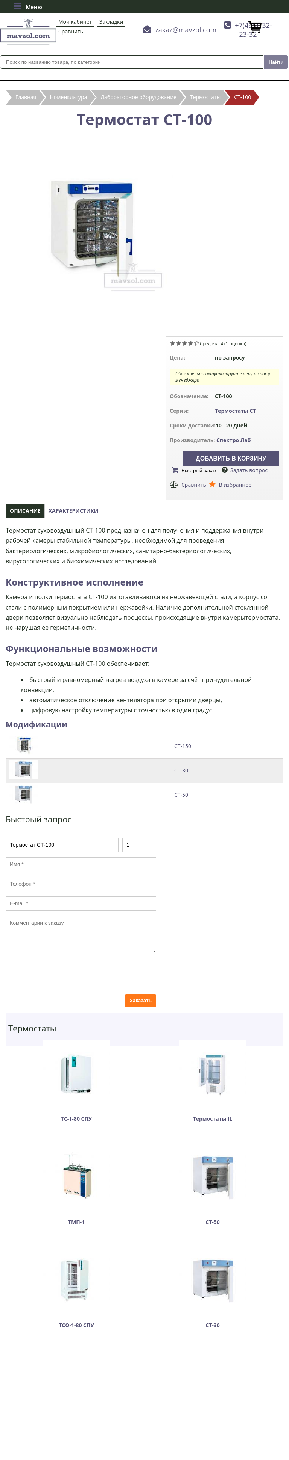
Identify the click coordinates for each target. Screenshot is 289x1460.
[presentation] (63, 974)
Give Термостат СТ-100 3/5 (185, 343)
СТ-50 (181, 794)
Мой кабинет (75, 21)
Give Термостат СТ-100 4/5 (191, 343)
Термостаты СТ (235, 410)
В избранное (235, 484)
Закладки (111, 21)
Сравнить (70, 31)
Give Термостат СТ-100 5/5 (197, 343)
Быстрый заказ (198, 470)
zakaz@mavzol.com (185, 29)
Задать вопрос (249, 470)
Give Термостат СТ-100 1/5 (173, 343)
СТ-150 (182, 746)
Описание (25, 510)
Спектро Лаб (233, 440)
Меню (27, 6)
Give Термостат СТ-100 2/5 (179, 343)
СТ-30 (181, 770)
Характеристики (74, 510)
